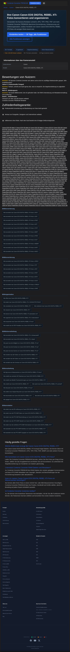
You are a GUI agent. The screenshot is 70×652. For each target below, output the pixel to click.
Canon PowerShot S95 (19, 192)
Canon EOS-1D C (7, 182)
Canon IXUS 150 (11, 167)
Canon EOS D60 (24, 163)
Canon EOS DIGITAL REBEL (10, 158)
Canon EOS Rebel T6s (49, 179)
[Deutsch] (14, 629)
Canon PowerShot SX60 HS (34, 192)
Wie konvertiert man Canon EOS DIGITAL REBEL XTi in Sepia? (19, 339)
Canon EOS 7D (25, 135)
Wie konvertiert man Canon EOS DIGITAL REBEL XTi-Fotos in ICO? (20, 239)
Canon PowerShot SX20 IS (32, 205)
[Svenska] (51, 629)
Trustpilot (33, 637)
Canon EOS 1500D (8, 146)
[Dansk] (42, 629)
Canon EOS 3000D (14, 162)
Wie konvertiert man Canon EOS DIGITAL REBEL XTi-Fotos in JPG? (20, 212)
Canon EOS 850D (29, 144)
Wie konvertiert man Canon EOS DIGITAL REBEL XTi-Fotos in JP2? (20, 269)
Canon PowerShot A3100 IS (25, 200)
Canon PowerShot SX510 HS (39, 184)
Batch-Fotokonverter (7, 588)
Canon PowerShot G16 (19, 177)
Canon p (45, 192)
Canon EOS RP (18, 131)
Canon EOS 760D (59, 152)
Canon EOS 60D (49, 129)
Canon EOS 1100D (12, 203)
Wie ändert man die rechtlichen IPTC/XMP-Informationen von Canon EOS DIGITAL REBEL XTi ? (27, 425)
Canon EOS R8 (9, 150)
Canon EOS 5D (24, 143)
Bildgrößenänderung (7, 545)
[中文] (60, 629)
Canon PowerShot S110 (47, 181)
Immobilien (38, 520)
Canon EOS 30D (7, 152)
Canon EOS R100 (29, 165)
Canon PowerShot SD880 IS (50, 190)
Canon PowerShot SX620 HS (29, 175)
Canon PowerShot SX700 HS (33, 179)
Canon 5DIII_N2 (23, 198)
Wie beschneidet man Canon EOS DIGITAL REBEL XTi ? (17, 395)
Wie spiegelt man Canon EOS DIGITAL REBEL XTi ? (16, 399)
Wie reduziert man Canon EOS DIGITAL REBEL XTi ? (16, 310)
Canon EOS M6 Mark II (41, 160)
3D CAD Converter (39, 618)
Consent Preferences (35, 648)
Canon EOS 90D (25, 129)
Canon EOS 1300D (35, 137)
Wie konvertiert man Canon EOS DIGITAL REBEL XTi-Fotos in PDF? (20, 273)
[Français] (19, 629)
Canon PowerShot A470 (25, 203)
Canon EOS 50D (19, 146)
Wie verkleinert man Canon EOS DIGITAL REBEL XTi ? (48, 306)
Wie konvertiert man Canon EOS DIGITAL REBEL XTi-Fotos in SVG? (20, 280)
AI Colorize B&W (6, 563)
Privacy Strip (5, 566)
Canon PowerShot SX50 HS (16, 171)
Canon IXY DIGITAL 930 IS (15, 201)
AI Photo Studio (39, 615)
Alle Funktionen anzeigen (20, 39)
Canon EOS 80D (58, 131)
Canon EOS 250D (40, 133)
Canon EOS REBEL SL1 (51, 158)
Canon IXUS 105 (41, 196)
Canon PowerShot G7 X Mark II (25, 141)
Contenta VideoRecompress (41, 607)
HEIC (37, 539)
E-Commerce (38, 514)
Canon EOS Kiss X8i (30, 201)
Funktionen (5, 517)
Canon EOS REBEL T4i (27, 148)
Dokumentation (6, 523)
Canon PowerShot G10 (46, 188)
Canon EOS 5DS (47, 150)
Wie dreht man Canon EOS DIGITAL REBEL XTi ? (47, 395)
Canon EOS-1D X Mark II (9, 154)
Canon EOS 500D (62, 144)
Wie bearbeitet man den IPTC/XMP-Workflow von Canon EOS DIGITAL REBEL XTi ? (24, 428)
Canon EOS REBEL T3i (51, 135)
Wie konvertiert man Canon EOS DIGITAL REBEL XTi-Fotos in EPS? (20, 277)
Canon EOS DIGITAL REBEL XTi (31, 156)
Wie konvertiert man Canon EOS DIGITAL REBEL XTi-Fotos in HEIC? (20, 251)
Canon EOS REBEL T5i (13, 135)
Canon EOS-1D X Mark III (41, 154)
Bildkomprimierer (6, 573)
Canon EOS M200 (14, 148)
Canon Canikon (52, 160)
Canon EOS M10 (17, 152)
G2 (45, 637)
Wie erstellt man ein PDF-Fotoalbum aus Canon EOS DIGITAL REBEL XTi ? (22, 325)
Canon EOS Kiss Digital (9, 200)
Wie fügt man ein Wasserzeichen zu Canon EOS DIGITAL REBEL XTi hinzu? (22, 372)
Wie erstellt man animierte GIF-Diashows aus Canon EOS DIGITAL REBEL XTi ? (23, 376)
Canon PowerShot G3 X (12, 196)
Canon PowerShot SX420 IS (52, 182)
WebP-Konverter (6, 551)
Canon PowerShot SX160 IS (15, 205)
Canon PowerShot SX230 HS (47, 203)
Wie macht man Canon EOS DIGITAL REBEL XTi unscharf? (47, 384)
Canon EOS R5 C (22, 167)
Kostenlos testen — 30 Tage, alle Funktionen (27, 34)
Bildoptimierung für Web (8, 591)
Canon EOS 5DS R (40, 148)
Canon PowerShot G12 (56, 173)
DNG (37, 551)
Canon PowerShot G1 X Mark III (30, 169)
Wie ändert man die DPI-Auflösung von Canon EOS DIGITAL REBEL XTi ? (22, 409)
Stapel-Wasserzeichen (7, 548)
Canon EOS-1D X (7, 144)
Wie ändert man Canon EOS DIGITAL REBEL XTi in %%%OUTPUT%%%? (22, 302)
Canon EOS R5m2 (40, 165)
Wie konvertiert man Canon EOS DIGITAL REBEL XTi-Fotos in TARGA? (21, 284)
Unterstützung (6, 520)
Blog (3, 616)
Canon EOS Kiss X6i (60, 181)
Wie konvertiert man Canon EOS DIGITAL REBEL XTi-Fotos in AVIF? (20, 247)
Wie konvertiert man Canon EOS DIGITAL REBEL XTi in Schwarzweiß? (21, 335)
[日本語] (56, 629)
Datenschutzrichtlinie (7, 613)
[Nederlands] (24, 629)
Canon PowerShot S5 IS (22, 186)
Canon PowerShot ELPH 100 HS (50, 177)
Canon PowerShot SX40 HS (48, 169)
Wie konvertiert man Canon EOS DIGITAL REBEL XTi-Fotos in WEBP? (21, 243)
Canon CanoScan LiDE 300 (10, 198)
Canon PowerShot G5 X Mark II (13, 181)
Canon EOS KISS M (22, 194)
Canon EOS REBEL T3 (36, 143)
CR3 (37, 554)
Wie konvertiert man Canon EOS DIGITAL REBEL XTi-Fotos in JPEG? (20, 261)
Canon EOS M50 (48, 131)
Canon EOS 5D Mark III (23, 127)
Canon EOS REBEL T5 (52, 133)
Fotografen (5, 576)
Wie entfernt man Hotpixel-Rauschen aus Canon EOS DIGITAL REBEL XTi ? (22, 391)
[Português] (37, 629)
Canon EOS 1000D (47, 152)
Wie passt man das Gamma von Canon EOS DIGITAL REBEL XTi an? (20, 351)
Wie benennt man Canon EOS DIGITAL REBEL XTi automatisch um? (20, 314)
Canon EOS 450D (19, 150)
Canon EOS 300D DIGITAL (56, 184)
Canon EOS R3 (37, 152)
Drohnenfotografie (6, 582)
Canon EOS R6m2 (7, 131)
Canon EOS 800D (51, 144)
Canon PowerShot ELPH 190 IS (15, 179)
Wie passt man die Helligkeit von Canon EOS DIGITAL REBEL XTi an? (21, 343)
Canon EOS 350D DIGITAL (25, 154)
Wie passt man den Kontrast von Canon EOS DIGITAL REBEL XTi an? (21, 347)
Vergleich (38, 526)
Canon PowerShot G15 (9, 173)
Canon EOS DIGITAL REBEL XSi (12, 156)
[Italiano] (33, 629)
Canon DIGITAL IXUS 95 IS (12, 169)
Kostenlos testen (35, 3)
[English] (10, 629)
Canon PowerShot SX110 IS (44, 201)
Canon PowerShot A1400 (37, 186)
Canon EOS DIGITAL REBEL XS (56, 165)
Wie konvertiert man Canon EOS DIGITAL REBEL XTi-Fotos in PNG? (20, 220)
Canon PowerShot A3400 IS (37, 163)
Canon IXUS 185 (62, 205)
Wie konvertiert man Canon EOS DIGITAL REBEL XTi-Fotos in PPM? (20, 236)
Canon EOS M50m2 (8, 139)
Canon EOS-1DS (58, 175)
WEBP (37, 557)
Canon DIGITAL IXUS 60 (34, 190)
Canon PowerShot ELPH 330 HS (20, 184)
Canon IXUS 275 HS (49, 200)
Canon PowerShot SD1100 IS (55, 198)
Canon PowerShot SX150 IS (55, 196)
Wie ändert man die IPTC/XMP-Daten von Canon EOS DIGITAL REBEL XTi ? (22, 413)
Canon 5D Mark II (50, 194)
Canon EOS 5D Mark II (27, 133)
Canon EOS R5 (27, 131)
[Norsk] (46, 629)
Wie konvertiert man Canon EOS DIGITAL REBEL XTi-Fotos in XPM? (20, 288)
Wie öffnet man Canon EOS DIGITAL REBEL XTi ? (16, 298)
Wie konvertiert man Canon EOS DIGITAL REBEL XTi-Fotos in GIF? (20, 224)
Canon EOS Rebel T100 (31, 146)
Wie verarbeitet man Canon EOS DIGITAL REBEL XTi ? (17, 306)
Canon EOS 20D (39, 158)
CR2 (37, 542)
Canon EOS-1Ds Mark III (59, 150)
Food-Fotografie (6, 585)
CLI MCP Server (39, 511)
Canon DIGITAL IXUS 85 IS (31, 181)
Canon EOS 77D (13, 137)
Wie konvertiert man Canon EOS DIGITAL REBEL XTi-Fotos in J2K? (20, 216)
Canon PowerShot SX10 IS (29, 162)
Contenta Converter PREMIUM (16, 3)
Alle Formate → (39, 563)
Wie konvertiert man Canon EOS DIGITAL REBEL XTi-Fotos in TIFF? (20, 228)
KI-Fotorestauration (6, 560)
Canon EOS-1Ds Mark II (57, 171)
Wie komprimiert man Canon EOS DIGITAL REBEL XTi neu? (18, 321)
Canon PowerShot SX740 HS (24, 173)
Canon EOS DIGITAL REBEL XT (14, 165)
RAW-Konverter (6, 542)
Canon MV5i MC (21, 190)
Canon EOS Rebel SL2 (56, 146)
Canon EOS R (49, 127)
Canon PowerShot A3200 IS (35, 182)
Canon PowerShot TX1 (20, 182)
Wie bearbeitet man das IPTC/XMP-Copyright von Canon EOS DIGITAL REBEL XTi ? (24, 432)
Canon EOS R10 (44, 146)
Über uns (4, 607)
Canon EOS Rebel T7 (37, 129)
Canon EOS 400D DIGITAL (33, 150)
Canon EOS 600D (59, 129)
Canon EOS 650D (18, 144)
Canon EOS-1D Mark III (49, 156)
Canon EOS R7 (45, 137)
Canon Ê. (35, 203)
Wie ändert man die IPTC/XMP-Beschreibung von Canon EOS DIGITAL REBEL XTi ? (24, 417)
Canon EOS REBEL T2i (50, 143)
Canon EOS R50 (63, 143)
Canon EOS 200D (14, 143)
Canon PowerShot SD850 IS (27, 196)
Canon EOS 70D (37, 131)
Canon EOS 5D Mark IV (37, 127)
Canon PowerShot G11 (51, 186)
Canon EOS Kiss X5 (13, 163)
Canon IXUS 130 (34, 188)
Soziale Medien (39, 517)
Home (5, 7)
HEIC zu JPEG (5, 539)
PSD (37, 560)
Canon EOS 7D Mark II (37, 135)
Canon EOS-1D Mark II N (41, 173)
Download (4, 514)
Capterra (39, 637)
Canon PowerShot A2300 (11, 160)
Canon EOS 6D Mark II (9, 127)
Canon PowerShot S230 (56, 154)
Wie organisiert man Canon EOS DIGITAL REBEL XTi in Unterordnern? (21, 317)
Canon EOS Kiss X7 (31, 171)
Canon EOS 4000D (50, 141)
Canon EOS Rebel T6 (13, 129)
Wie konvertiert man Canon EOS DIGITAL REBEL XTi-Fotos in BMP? (20, 232)
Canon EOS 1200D (59, 139)
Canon (11, 7)
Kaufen (4, 511)
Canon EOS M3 (60, 156)
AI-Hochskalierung (6, 557)
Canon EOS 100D (40, 144)
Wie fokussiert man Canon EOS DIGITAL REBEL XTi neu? (18, 388)
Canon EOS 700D (15, 133)
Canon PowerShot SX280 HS (37, 198)
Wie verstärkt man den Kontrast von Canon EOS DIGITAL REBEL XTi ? (21, 362)
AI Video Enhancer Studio (41, 612)
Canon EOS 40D (39, 141)
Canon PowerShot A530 (45, 175)
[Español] (28, 629)
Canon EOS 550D (34, 139)
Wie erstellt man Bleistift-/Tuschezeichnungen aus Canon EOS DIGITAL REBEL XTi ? (24, 380)
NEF (37, 545)
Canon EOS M (50, 163)
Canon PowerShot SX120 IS (36, 194)
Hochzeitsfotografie (40, 523)
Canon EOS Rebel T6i (46, 139)
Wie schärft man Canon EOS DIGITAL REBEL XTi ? (16, 384)
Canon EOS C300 (11, 190)
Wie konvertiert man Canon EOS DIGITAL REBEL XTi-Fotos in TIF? (20, 265)
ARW (37, 548)
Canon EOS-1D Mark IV (21, 139)
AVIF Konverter (6, 554)
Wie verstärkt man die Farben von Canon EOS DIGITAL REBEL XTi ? (20, 358)
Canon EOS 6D (58, 127)
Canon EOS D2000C (8, 186)
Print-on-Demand (6, 579)
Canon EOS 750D (23, 137)
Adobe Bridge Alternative (41, 529)
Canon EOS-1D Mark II (44, 162)
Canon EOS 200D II (52, 148)
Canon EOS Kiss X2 (43, 171)
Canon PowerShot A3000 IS (49, 205)
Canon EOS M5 (27, 152)
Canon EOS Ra (38, 200)
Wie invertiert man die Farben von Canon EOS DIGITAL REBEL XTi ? (20, 354)
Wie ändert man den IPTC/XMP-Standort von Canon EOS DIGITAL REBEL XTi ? (23, 421)
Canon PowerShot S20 (22, 188)
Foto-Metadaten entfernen (8, 597)
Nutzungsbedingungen (7, 610)
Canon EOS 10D (32, 167)
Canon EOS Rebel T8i (8, 141)
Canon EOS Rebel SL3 (57, 137)
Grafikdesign (5, 594)
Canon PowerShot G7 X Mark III (47, 167)
